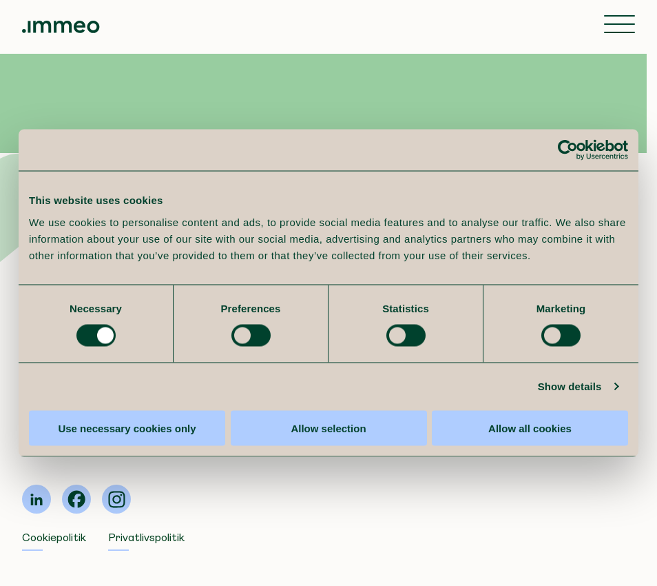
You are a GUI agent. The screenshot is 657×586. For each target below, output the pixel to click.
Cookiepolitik (54, 537)
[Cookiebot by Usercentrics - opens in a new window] (568, 150)
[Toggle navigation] (619, 25)
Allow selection (328, 428)
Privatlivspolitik (146, 537)
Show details (570, 386)
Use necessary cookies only (127, 428)
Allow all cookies (530, 428)
